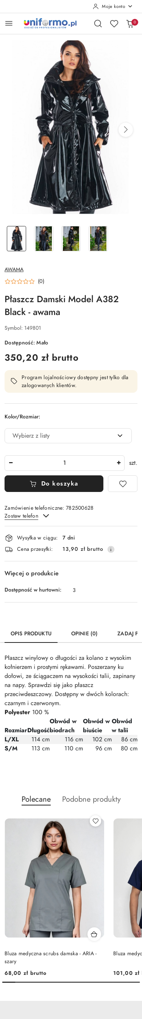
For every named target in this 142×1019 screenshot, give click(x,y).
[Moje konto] (113, 6)
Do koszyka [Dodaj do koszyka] (54, 484)
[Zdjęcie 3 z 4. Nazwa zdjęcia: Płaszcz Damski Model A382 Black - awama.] (71, 238)
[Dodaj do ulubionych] (122, 483)
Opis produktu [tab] (31, 633)
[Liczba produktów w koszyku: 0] (130, 23)
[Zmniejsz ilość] (10, 463)
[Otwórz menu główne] (9, 23)
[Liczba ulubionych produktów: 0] (114, 23)
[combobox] (68, 435)
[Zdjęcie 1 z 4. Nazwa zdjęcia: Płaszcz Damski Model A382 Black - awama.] (17, 238)
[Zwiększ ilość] (118, 463)
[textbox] (58, 435)
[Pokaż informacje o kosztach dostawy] (111, 549)
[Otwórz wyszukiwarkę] (98, 23)
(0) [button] (41, 281)
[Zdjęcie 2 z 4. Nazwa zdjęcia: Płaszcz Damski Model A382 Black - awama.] (44, 238)
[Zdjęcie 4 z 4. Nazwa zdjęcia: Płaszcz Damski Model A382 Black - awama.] (98, 238)
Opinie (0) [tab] (84, 633)
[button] (125, 129)
